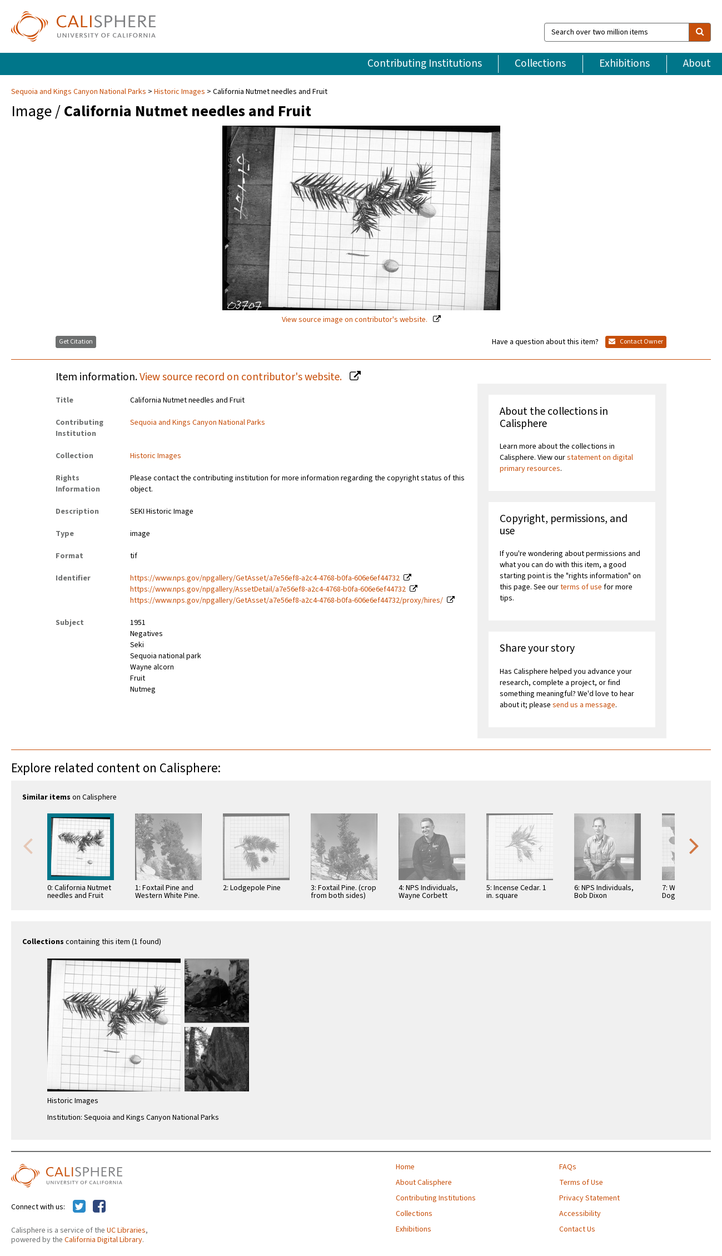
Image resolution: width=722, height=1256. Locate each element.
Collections (540, 63)
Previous (27, 845)
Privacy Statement (589, 1198)
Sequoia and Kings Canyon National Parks (79, 91)
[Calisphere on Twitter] (79, 1207)
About (697, 63)
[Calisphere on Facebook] (99, 1207)
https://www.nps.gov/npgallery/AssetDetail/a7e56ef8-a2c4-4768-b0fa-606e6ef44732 (268, 589)
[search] (700, 32)
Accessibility (580, 1214)
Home (405, 1167)
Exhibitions (624, 63)
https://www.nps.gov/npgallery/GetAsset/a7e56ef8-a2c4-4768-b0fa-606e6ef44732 (265, 578)
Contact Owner (636, 341)
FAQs (567, 1167)
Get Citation (76, 341)
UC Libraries (126, 1230)
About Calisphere (424, 1183)
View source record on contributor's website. (242, 377)
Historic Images (179, 91)
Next (694, 845)
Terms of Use (581, 1183)
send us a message (583, 705)
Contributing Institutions (424, 63)
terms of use (581, 587)
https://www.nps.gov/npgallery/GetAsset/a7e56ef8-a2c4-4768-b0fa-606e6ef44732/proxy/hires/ (286, 600)
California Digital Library (103, 1239)
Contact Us (577, 1229)
